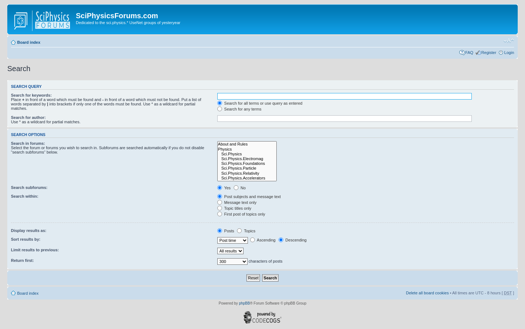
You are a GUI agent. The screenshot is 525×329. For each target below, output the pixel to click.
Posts (225, 231)
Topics (246, 231)
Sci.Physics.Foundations (247, 163)
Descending (293, 240)
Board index (28, 42)
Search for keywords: (31, 95)
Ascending (263, 240)
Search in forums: (28, 143)
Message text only (237, 202)
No (240, 188)
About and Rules (247, 144)
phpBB (244, 303)
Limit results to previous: (35, 250)
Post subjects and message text (249, 196)
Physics (247, 149)
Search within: (24, 196)
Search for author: (28, 117)
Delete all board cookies (427, 293)
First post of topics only (241, 214)
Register (488, 52)
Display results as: (28, 230)
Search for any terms (239, 109)
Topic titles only (234, 208)
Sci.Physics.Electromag (247, 158)
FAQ (469, 52)
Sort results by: (25, 239)
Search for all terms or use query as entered (260, 103)
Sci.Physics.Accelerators (247, 178)
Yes (224, 188)
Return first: (22, 260)
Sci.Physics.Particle (247, 168)
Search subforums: (29, 187)
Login (509, 52)
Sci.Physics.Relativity (247, 173)
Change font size (508, 41)
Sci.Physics (247, 154)
